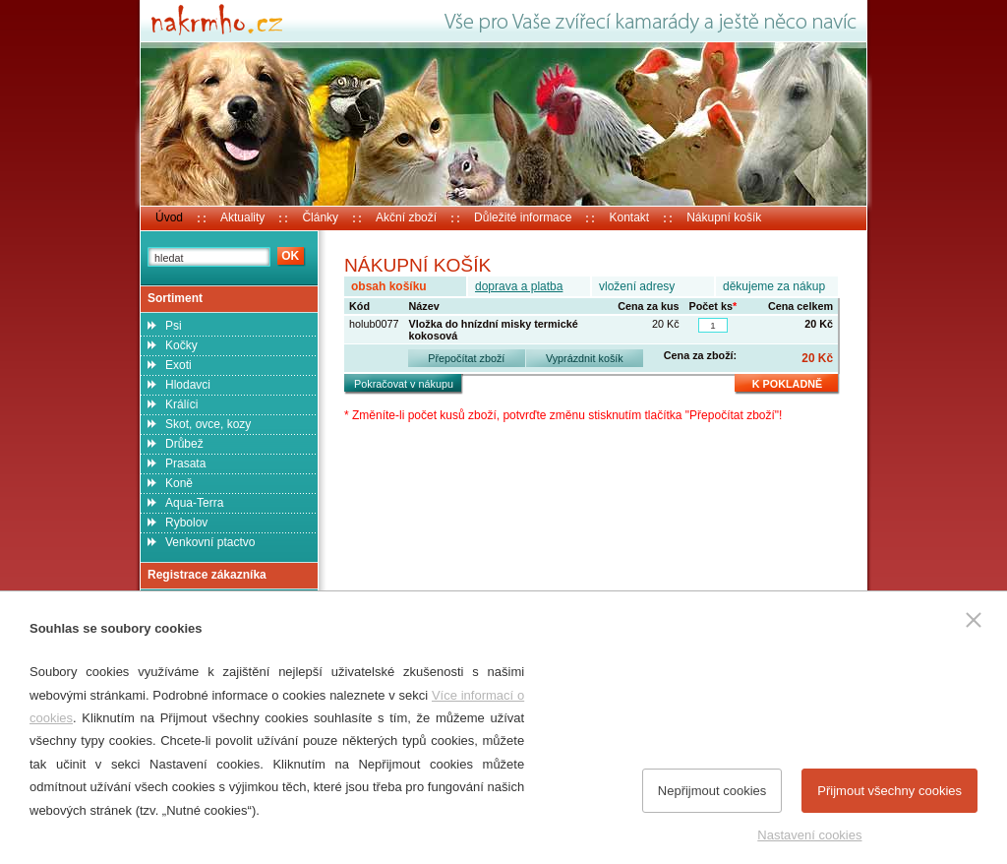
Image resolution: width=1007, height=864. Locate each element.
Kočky (181, 345)
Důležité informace (522, 217)
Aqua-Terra (194, 503)
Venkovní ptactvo (210, 542)
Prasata (185, 463)
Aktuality (242, 217)
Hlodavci (187, 385)
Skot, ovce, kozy (208, 424)
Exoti (178, 365)
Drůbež (184, 444)
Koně (179, 483)
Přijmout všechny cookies (889, 790)
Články (320, 217)
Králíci (181, 404)
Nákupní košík (723, 217)
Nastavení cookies (809, 835)
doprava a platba (519, 286)
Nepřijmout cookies (712, 790)
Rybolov (186, 522)
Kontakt (629, 217)
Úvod (169, 217)
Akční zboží (406, 217)
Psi (173, 326)
